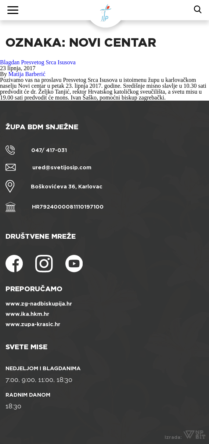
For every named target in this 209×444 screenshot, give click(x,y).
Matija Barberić (27, 74)
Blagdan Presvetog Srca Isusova (38, 62)
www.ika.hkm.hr (27, 314)
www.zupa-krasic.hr (33, 324)
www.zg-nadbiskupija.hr (39, 304)
